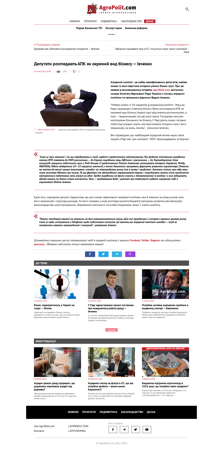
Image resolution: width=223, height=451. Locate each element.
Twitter (145, 242)
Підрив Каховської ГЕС (88, 29)
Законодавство (131, 21)
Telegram (155, 242)
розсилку (39, 246)
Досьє (149, 21)
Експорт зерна (114, 29)
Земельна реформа (137, 29)
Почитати (90, 21)
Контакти (39, 432)
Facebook (134, 242)
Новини (75, 21)
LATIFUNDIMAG (77, 432)
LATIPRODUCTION (78, 427)
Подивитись (109, 21)
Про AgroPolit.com (44, 427)
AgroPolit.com (161, 92)
